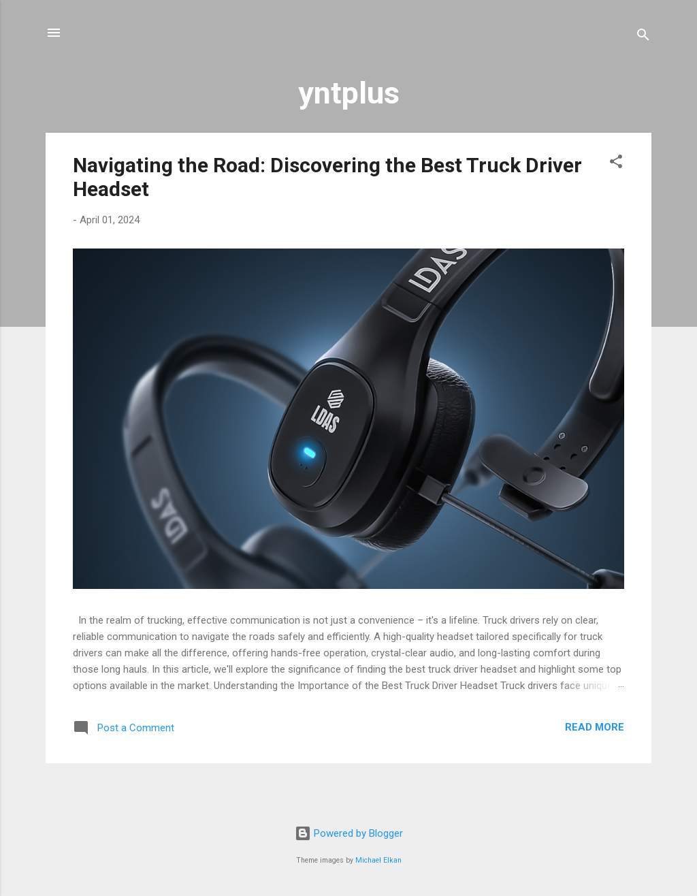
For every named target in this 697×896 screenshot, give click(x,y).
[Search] (643, 37)
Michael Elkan (378, 860)
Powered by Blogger (349, 833)
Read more (594, 727)
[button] (616, 163)
